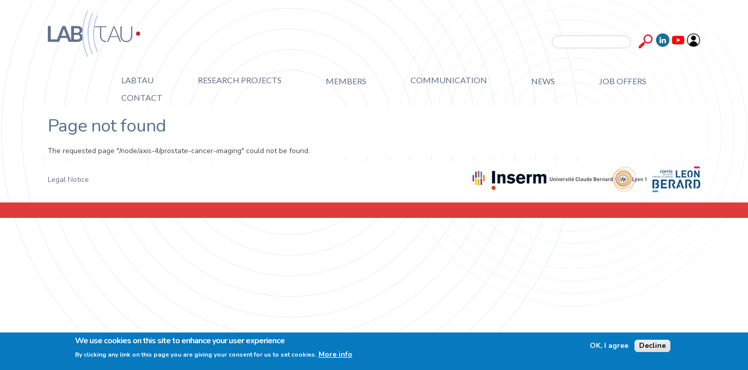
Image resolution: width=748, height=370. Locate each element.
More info (335, 354)
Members (346, 81)
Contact (141, 97)
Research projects (240, 80)
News (543, 81)
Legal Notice (68, 179)
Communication (448, 80)
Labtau (137, 80)
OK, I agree (609, 345)
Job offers (622, 81)
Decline (652, 345)
